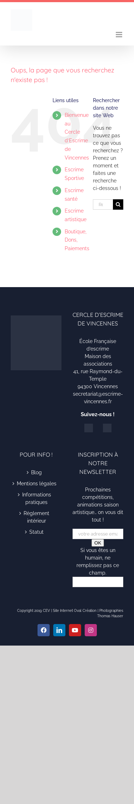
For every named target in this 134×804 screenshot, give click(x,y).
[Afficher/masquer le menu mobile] (119, 34)
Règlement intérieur (36, 517)
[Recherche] (118, 204)
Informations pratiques (36, 498)
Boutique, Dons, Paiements (77, 240)
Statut (36, 532)
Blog (36, 472)
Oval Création (85, 611)
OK (97, 543)
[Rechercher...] (103, 204)
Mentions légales (36, 483)
